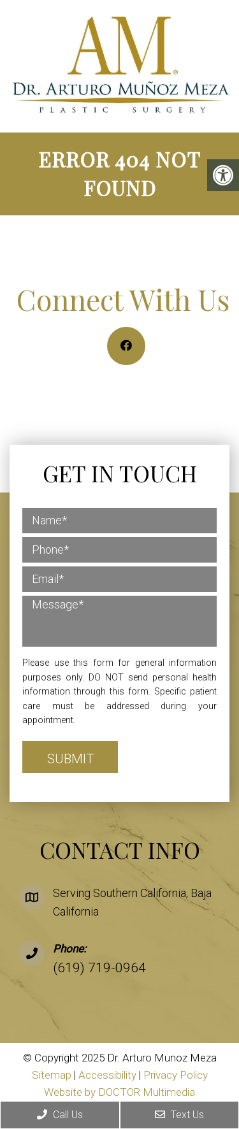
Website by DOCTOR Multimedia (119, 1092)
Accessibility (107, 1074)
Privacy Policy (175, 1074)
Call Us (60, 1115)
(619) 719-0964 (99, 967)
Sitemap (51, 1074)
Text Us (179, 1115)
